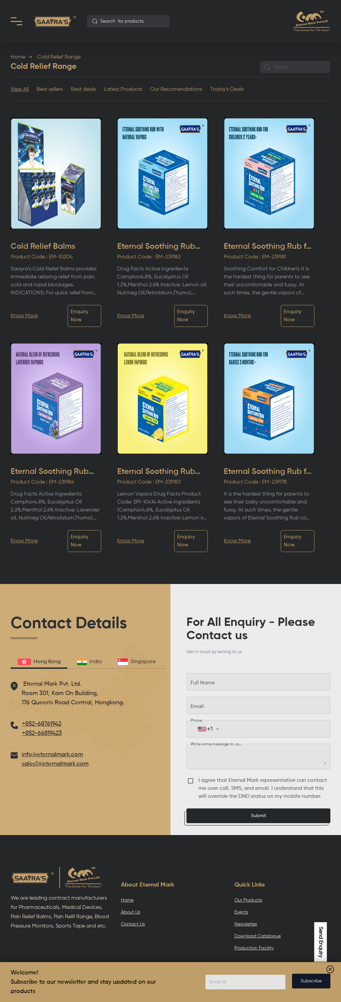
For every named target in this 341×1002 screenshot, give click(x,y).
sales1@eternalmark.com (55, 764)
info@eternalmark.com (52, 755)
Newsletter (245, 924)
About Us (130, 912)
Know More (24, 316)
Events (241, 912)
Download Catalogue (257, 936)
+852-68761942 (41, 724)
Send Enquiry (320, 942)
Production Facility (254, 948)
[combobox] (128, 21)
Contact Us (133, 924)
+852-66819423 (42, 733)
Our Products (248, 900)
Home (18, 57)
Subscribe (311, 981)
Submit (258, 815)
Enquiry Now (79, 316)
